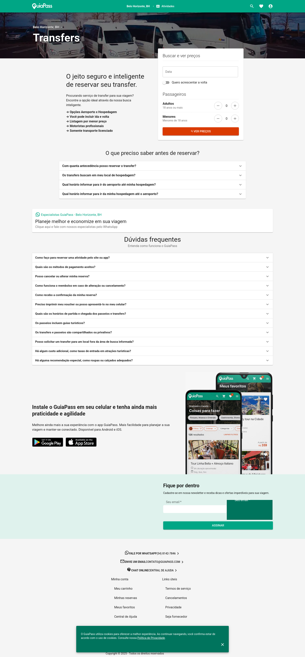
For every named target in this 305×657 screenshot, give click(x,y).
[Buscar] (252, 6)
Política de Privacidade (151, 637)
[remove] (218, 106)
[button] (152, 166)
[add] (235, 106)
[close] (222, 644)
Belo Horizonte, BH (46, 27)
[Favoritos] (261, 6)
